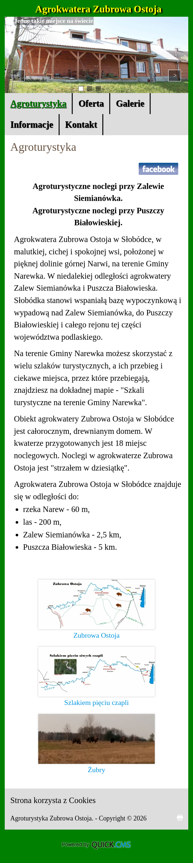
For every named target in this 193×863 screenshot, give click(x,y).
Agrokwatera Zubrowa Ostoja (98, 9)
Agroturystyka (38, 103)
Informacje (31, 124)
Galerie (130, 103)
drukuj (180, 817)
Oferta (91, 103)
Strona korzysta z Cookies (52, 800)
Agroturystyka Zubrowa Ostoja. (52, 818)
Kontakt (81, 124)
